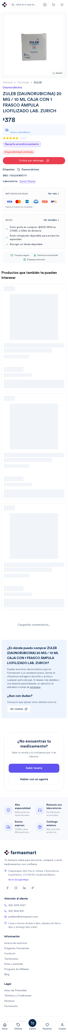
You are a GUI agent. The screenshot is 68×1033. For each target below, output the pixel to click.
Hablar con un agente (34, 786)
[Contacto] (45, 5)
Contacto (9, 953)
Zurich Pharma (27, 181)
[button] (24, 4)
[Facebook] (7, 888)
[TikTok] (33, 888)
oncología (23, 82)
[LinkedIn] (24, 888)
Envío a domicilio (13, 964)
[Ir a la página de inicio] (4, 4)
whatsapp (35, 687)
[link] (38, 82)
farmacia (8, 82)
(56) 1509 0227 (15, 905)
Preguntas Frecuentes (16, 948)
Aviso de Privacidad (15, 990)
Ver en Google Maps (18, 880)
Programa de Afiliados (16, 969)
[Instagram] (16, 888)
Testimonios (11, 959)
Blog (6, 974)
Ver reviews (18, 709)
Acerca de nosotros (15, 943)
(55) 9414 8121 (14, 911)
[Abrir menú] (62, 5)
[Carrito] (53, 5)
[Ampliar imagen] (57, 73)
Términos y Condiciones (18, 995)
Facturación (11, 1006)
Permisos (9, 1001)
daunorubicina (28, 169)
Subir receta (34, 775)
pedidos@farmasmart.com (21, 917)
